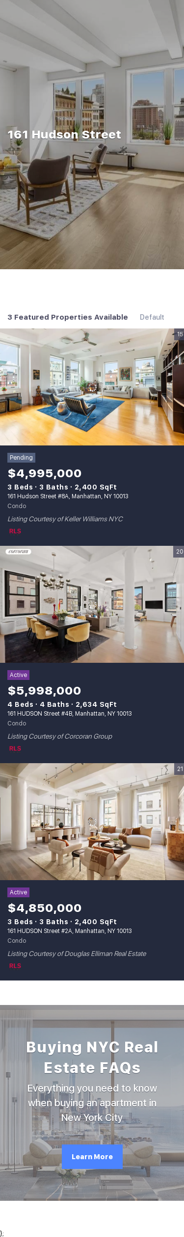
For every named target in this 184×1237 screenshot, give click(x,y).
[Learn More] (92, 1156)
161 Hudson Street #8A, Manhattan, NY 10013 (68, 496)
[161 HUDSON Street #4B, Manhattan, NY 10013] (92, 604)
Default (152, 317)
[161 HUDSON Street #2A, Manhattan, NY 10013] (92, 822)
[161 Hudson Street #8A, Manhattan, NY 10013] (92, 387)
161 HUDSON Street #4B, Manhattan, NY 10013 (69, 713)
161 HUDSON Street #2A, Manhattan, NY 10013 (69, 931)
